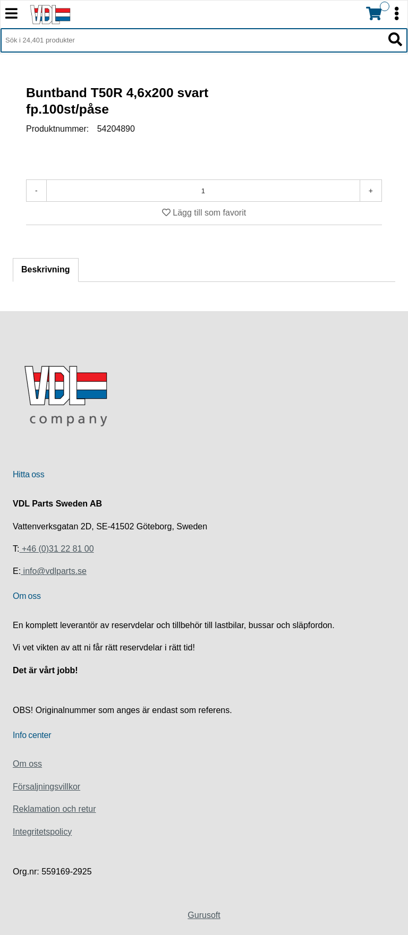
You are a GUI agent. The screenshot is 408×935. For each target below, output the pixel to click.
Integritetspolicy (42, 831)
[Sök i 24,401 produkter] (192, 40)
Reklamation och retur (54, 808)
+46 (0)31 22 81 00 (56, 548)
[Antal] (203, 190)
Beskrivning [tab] (45, 269)
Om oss (27, 763)
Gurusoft (204, 915)
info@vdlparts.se (54, 571)
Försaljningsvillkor (46, 786)
